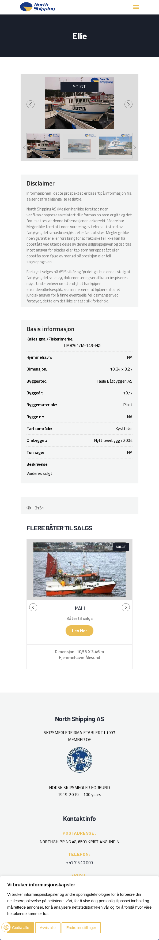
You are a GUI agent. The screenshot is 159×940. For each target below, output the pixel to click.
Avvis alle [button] (48, 928)
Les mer (79, 630)
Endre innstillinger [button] (81, 928)
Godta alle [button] (20, 928)
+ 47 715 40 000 (79, 862)
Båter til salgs (79, 618)
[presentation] (30, 104)
